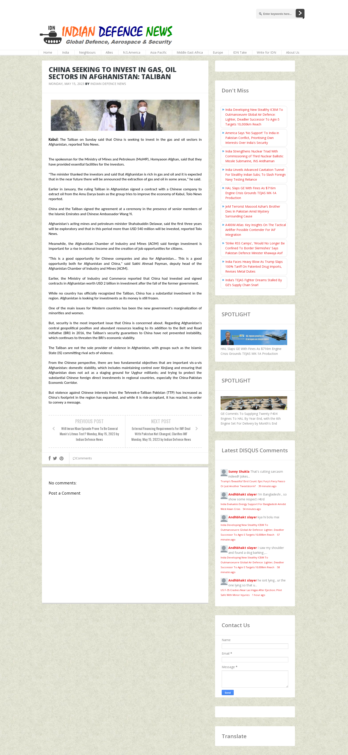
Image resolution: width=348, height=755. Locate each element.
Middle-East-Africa (190, 52)
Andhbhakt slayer (242, 494)
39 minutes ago (267, 486)
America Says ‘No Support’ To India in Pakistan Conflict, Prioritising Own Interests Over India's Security (252, 138)
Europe (218, 52)
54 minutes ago (252, 509)
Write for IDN (266, 52)
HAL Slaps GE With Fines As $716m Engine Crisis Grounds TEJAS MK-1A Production (250, 193)
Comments (82, 458)
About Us (292, 52)
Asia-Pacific (158, 52)
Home (47, 52)
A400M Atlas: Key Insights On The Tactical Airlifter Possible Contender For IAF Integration (255, 230)
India (65, 52)
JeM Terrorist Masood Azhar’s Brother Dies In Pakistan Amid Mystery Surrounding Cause (252, 211)
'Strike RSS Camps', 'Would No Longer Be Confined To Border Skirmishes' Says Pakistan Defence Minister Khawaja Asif (255, 248)
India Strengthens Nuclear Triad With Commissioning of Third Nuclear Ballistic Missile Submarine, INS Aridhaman (254, 156)
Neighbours (87, 52)
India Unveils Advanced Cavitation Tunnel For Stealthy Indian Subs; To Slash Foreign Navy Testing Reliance (255, 174)
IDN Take (240, 52)
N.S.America (131, 52)
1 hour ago (258, 595)
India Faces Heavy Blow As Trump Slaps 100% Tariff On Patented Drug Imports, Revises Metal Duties (254, 266)
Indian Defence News (108, 84)
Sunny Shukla (238, 471)
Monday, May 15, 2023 (66, 84)
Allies (109, 52)
